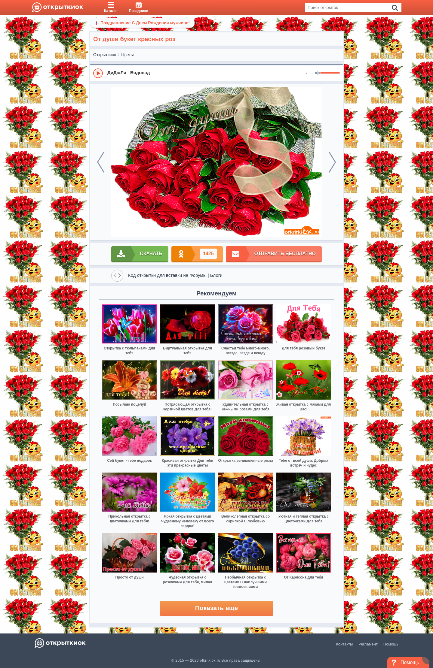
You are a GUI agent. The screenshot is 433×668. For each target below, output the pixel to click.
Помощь (390, 644)
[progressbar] (330, 73)
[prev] (101, 162)
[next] (332, 162)
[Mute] (317, 73)
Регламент (368, 644)
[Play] (98, 73)
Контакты (344, 644)
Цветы (127, 54)
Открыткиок (104, 54)
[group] (216, 73)
